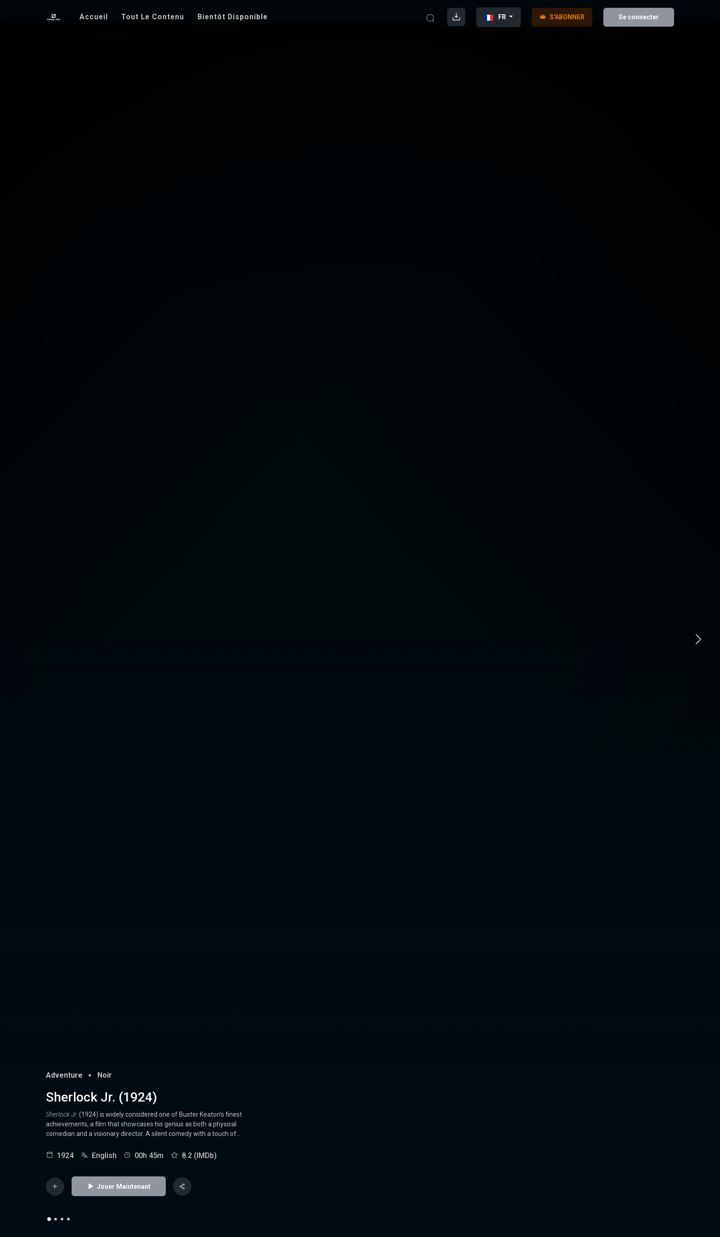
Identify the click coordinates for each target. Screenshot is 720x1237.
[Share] (182, 1186)
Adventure (64, 1075)
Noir (104, 1075)
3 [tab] (62, 1219)
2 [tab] (55, 1219)
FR (495, 17)
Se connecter (639, 17)
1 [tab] (49, 1219)
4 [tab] (68, 1219)
